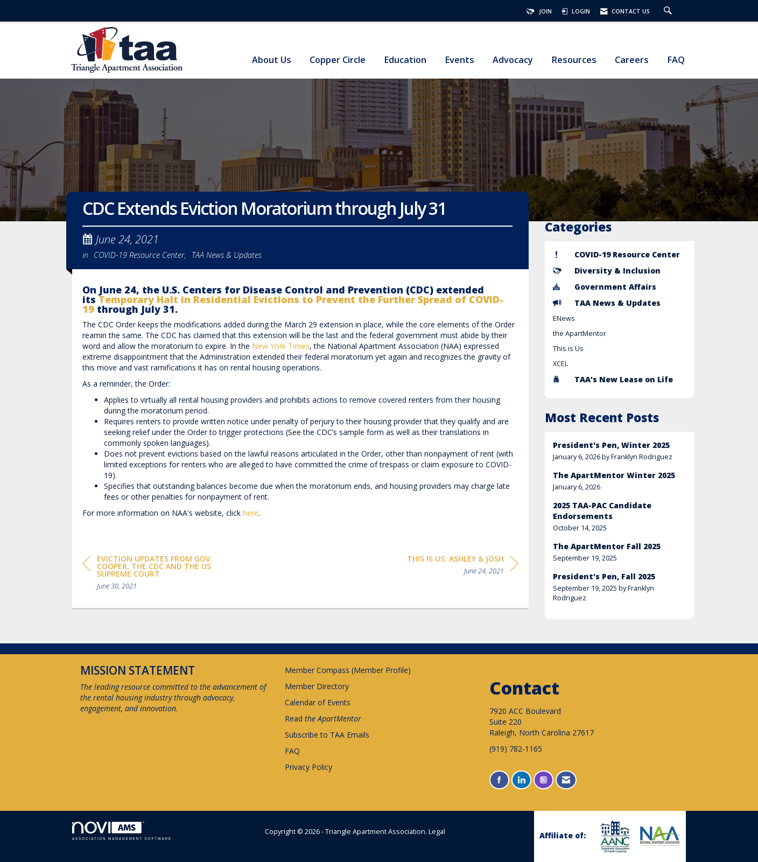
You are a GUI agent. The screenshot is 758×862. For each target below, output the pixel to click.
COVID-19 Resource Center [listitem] (616, 254)
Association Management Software (122, 831)
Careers (632, 60)
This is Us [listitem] (568, 348)
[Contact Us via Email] (566, 779)
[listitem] (619, 451)
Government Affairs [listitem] (604, 287)
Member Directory (317, 686)
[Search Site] (669, 11)
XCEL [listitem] (560, 363)
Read (323, 718)
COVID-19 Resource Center (139, 254)
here (250, 513)
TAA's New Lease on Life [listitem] (613, 379)
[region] (462, 566)
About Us (271, 60)
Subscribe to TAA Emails (327, 735)
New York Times (281, 346)
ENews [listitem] (564, 318)
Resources (573, 60)
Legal (437, 831)
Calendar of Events (317, 702)
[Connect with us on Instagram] (543, 779)
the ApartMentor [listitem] (579, 333)
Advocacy (513, 60)
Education (405, 60)
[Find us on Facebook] (499, 779)
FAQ (676, 60)
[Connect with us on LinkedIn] (521, 779)
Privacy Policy (308, 767)
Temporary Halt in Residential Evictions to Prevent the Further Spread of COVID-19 (292, 304)
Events (459, 60)
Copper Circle (338, 60)
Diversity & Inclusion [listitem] (607, 270)
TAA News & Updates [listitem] (607, 303)
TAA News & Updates (227, 254)
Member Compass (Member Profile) (348, 670)
